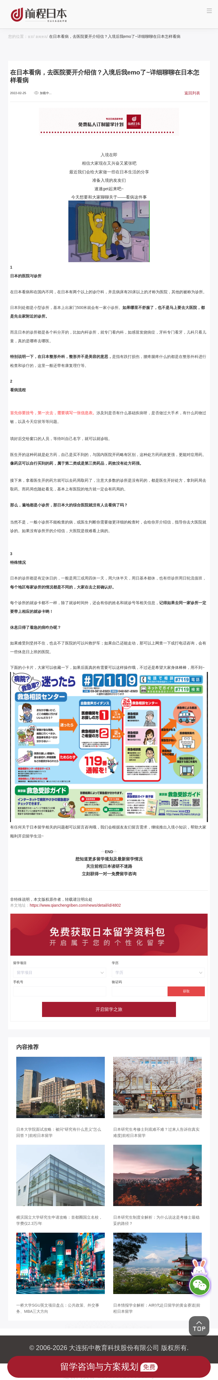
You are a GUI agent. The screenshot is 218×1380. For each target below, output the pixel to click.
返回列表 (192, 92)
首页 (32, 36)
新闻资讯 (46, 36)
